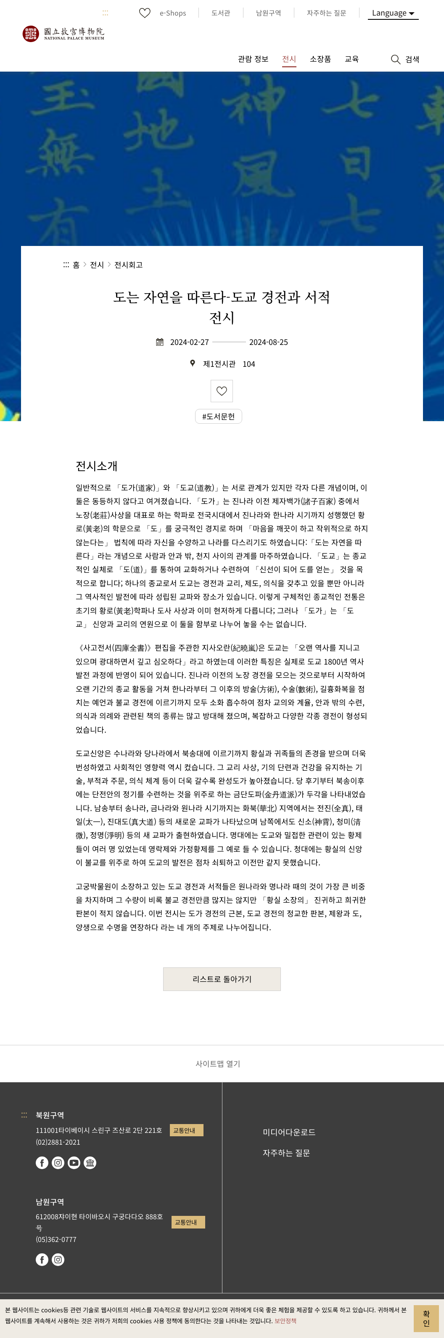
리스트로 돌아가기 (222, 978)
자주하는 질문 (286, 1153)
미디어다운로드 (289, 1132)
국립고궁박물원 (63, 33)
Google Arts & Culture (90, 1162)
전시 (97, 264)
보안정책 (285, 1320)
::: (105, 12)
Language (389, 12)
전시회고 (128, 264)
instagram (58, 1162)
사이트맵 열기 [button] (218, 1063)
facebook (42, 1162)
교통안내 (184, 1130)
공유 (289, 264)
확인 (426, 1318)
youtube (74, 1162)
